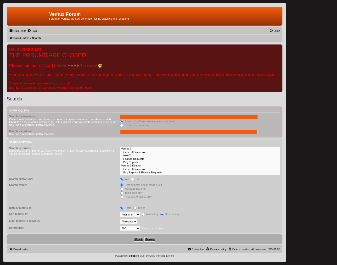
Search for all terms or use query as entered (148, 121)
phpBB (132, 255)
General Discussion (200, 152)
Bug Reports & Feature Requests (200, 172)
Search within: (18, 184)
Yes (124, 178)
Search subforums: (21, 178)
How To (200, 155)
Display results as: (20, 207)
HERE (73, 65)
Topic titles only (131, 192)
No (135, 178)
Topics (139, 207)
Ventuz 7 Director (200, 165)
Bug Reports (200, 162)
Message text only (133, 188)
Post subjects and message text (141, 184)
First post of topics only (136, 196)
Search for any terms (134, 125)
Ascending (150, 214)
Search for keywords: (22, 116)
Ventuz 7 (200, 148)
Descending (169, 214)
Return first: (16, 227)
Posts (125, 207)
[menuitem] (32, 31)
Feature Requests (200, 159)
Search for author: (20, 131)
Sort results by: (18, 213)
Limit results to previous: (24, 220)
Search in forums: (20, 148)
